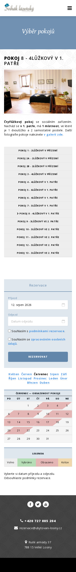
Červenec (41, 374)
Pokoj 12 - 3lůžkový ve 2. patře (38, 244)
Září (64, 374)
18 (57, 422)
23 (38, 430)
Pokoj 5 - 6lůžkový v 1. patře (38, 189)
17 (47, 422)
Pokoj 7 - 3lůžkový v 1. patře (38, 205)
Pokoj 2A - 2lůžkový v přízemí (37, 158)
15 (28, 422)
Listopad (24, 378)
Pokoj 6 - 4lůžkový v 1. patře (38, 197)
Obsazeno (47, 462)
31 (47, 438)
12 (67, 414)
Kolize (65, 462)
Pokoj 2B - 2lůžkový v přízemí (38, 166)
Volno (10, 462)
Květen (14, 374)
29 (28, 438)
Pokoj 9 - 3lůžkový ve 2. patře (38, 221)
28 (18, 438)
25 (57, 430)
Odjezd (12, 314)
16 (38, 422)
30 (38, 438)
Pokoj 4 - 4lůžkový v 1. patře (38, 181)
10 (47, 414)
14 (18, 422)
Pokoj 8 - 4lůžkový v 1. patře (38, 213)
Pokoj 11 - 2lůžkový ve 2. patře (38, 237)
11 (57, 414)
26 (67, 430)
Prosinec (40, 378)
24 (47, 430)
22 (28, 430)
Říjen (12, 378)
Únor (63, 378)
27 (9, 438)
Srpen (54, 374)
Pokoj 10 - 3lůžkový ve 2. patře (38, 229)
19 (67, 422)
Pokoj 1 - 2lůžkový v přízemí (38, 150)
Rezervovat (38, 356)
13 (9, 422)
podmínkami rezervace (46, 331)
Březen (32, 382)
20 (9, 430)
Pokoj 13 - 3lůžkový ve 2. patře (38, 252)
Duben (44, 382)
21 (18, 430)
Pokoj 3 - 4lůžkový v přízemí (38, 174)
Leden (53, 378)
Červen (26, 374)
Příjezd (12, 298)
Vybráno (26, 462)
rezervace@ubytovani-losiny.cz (40, 528)
